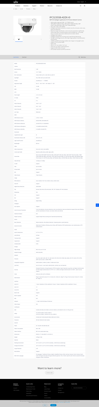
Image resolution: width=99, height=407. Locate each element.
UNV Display (16, 390)
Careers (60, 390)
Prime (34, 9)
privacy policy (67, 402)
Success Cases (47, 391)
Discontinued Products (31, 395)
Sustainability (47, 398)
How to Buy (29, 391)
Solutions (25, 6)
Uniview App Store (30, 387)
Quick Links (29, 384)
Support (34, 6)
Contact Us (59, 6)
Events (45, 393)
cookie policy (61, 402)
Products (17, 6)
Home (16, 9)
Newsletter (28, 393)
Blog (45, 387)
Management (61, 392)
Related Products (16, 385)
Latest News (47, 389)
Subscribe (74, 384)
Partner (42, 6)
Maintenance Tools (30, 389)
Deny (45, 405)
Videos (45, 395)
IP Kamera (28, 9)
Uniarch (15, 388)
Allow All (53, 405)
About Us (50, 6)
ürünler (21, 9)
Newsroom (47, 384)
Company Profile (61, 385)
